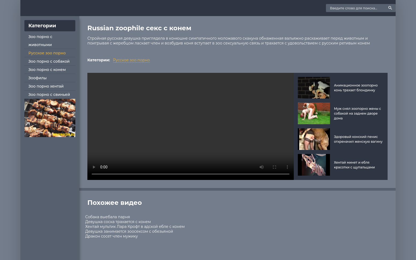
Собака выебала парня (107, 216)
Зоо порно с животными (40, 40)
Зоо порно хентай (46, 86)
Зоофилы (37, 78)
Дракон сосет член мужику (111, 236)
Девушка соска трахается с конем (118, 221)
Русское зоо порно (47, 53)
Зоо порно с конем (47, 69)
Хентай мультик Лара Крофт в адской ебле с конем (135, 226)
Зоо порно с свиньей (49, 94)
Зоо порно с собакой (49, 61)
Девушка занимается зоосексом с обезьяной (129, 231)
